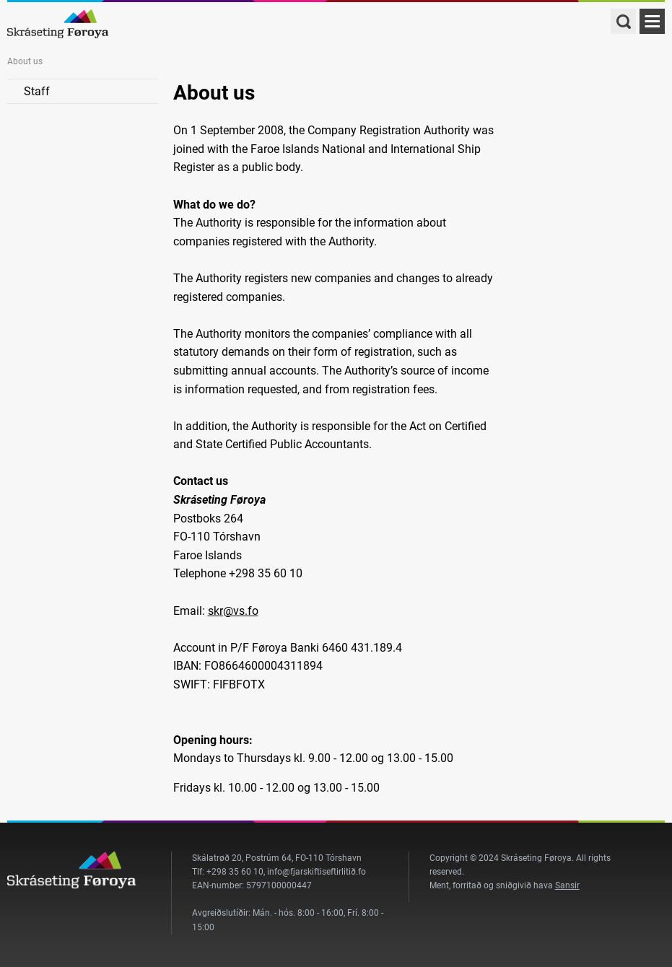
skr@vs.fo (233, 611)
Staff (37, 91)
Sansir (567, 885)
